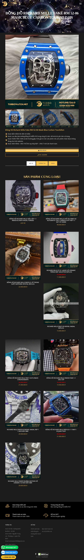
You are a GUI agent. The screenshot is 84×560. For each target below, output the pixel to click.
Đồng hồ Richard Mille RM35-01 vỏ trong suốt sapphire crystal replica (23, 283)
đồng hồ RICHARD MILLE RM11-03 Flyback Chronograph (23, 379)
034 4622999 (42, 155)
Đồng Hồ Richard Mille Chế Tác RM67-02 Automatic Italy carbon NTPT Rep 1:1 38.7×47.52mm (61, 220)
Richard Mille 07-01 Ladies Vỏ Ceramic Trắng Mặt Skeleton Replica (61, 271)
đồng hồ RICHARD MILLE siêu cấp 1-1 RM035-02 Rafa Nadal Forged (22, 219)
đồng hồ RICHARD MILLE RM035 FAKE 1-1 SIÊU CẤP (61, 379)
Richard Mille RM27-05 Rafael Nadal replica (61, 327)
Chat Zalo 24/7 (11, 552)
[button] (76, 71)
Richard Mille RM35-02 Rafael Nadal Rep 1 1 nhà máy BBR (23, 430)
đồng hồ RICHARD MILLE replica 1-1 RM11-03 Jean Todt (61, 430)
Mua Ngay (42, 150)
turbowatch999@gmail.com (17, 541)
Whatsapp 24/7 (11, 547)
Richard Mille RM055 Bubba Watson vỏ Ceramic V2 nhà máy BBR (23, 482)
